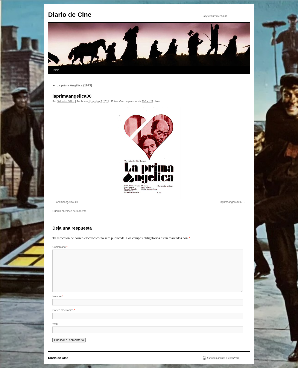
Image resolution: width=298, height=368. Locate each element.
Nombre (57, 296)
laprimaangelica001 (67, 202)
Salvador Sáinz (65, 101)
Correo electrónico (63, 310)
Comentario (59, 246)
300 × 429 (147, 101)
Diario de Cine (69, 14)
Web (55, 323)
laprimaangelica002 (231, 202)
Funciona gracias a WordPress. (223, 357)
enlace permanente (75, 211)
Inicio (56, 70)
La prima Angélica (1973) (72, 85)
